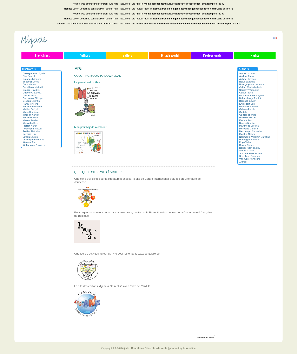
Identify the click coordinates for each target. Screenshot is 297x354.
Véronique (249, 90)
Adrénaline (189, 348)
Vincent (30, 104)
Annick (31, 115)
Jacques (249, 156)
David (31, 123)
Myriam (29, 84)
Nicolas (247, 73)
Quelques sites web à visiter (98, 172)
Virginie (33, 139)
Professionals (212, 55)
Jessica (249, 125)
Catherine (250, 131)
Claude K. (32, 92)
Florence (247, 79)
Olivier (245, 142)
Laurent (30, 137)
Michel (247, 109)
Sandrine (247, 81)
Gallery (127, 55)
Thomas (247, 115)
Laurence (251, 84)
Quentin (31, 101)
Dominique (31, 112)
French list (42, 55)
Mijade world (170, 55)
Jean (30, 117)
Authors (85, 55)
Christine (254, 137)
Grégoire (31, 109)
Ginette (32, 106)
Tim (29, 142)
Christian (249, 128)
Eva (245, 120)
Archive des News (205, 337)
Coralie (247, 150)
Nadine (247, 134)
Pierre (246, 92)
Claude (246, 145)
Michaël (33, 87)
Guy (29, 134)
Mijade (125, 348)
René (248, 106)
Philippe (33, 98)
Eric (247, 104)
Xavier (247, 101)
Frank (246, 76)
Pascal (29, 76)
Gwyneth (34, 145)
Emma (31, 81)
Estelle (30, 120)
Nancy (30, 125)
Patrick (250, 98)
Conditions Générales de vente (149, 348)
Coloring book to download (97, 75)
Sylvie (34, 73)
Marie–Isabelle (250, 87)
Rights (254, 55)
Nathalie (31, 131)
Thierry (249, 148)
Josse (29, 95)
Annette (32, 79)
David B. (31, 90)
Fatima (250, 153)
